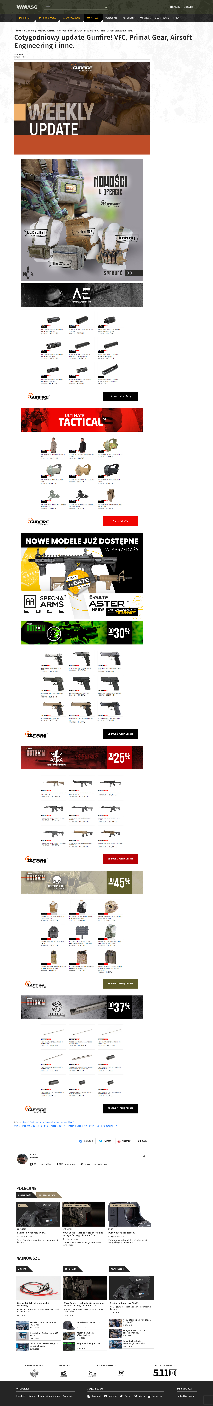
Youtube (110, 1396)
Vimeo (139, 1396)
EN (195, 7)
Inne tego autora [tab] (46, 1195)
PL (191, 7)
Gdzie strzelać (128, 18)
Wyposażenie (71, 18)
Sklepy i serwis (162, 18)
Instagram (155, 1396)
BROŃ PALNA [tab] (70, 1269)
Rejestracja (168, 7)
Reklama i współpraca (49, 1396)
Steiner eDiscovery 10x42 (124, 1303)
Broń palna (47, 18)
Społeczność (111, 18)
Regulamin (68, 1396)
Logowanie (181, 7)
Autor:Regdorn (20, 57)
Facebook (94, 1396)
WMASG (19, 31)
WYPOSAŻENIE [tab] (117, 1269)
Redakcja (20, 1396)
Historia (31, 1396)
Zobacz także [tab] (24, 1195)
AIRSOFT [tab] (22, 1269)
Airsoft (25, 18)
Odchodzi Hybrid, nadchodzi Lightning (33, 1304)
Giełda (92, 18)
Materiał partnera (47, 31)
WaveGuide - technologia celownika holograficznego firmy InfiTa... (84, 1304)
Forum (176, 18)
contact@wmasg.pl (186, 1396)
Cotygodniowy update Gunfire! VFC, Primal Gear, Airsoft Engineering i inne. (96, 31)
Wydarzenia (145, 18)
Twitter (125, 1396)
